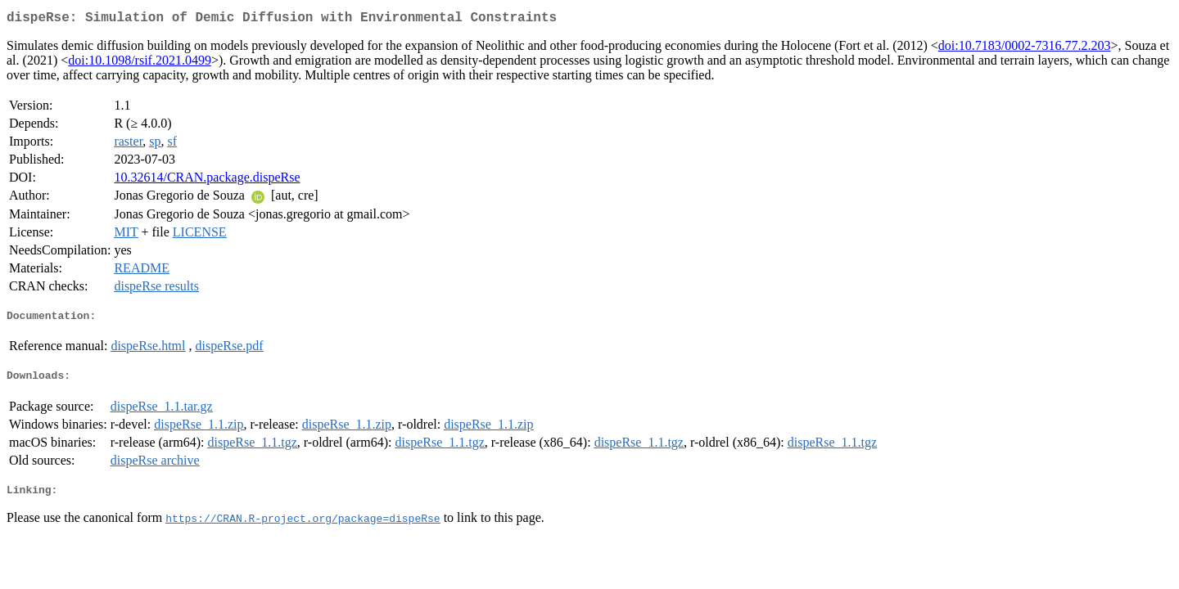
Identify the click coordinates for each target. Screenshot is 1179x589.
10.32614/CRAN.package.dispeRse (207, 180)
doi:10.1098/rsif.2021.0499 (139, 63)
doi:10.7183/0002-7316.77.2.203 (1024, 49)
